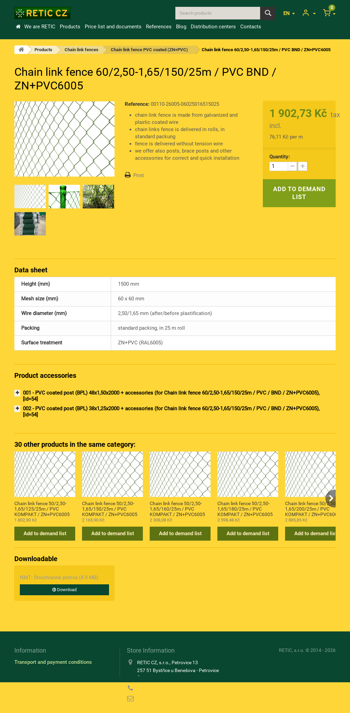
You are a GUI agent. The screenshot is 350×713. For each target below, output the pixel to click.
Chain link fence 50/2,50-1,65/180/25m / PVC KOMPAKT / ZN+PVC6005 (245, 508)
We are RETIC (39, 27)
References (159, 27)
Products (70, 27)
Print (138, 175)
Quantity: (279, 156)
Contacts (250, 27)
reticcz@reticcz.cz (171, 698)
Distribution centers (213, 27)
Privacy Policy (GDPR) (40, 682)
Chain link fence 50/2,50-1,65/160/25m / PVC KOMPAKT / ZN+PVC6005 (177, 508)
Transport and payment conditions (53, 662)
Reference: (137, 104)
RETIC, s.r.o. (292, 650)
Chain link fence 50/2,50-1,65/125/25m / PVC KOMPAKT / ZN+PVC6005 (42, 508)
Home (18, 26)
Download (64, 589)
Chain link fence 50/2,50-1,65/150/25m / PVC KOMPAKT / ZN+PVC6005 (109, 508)
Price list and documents (113, 27)
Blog (181, 27)
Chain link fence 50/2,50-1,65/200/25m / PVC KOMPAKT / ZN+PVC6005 (312, 508)
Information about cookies (43, 672)
